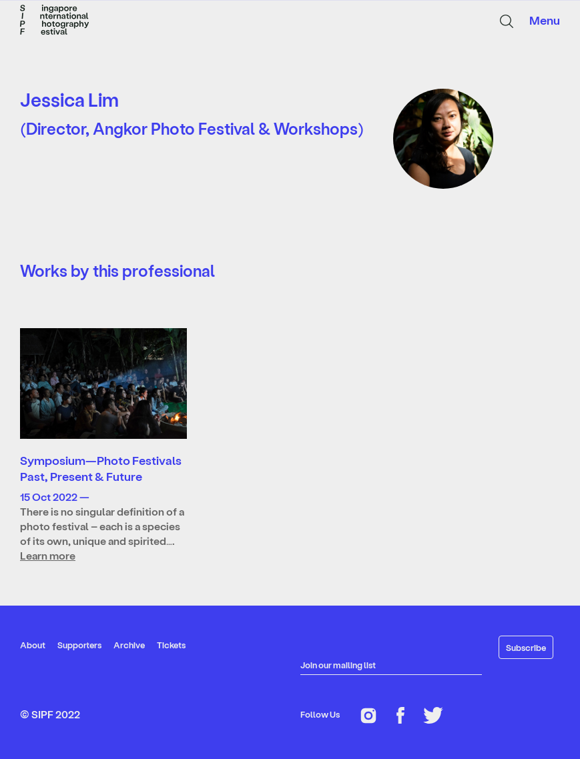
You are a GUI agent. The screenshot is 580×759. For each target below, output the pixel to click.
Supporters (79, 645)
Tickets (171, 645)
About (32, 645)
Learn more (47, 555)
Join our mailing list (338, 665)
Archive (129, 645)
